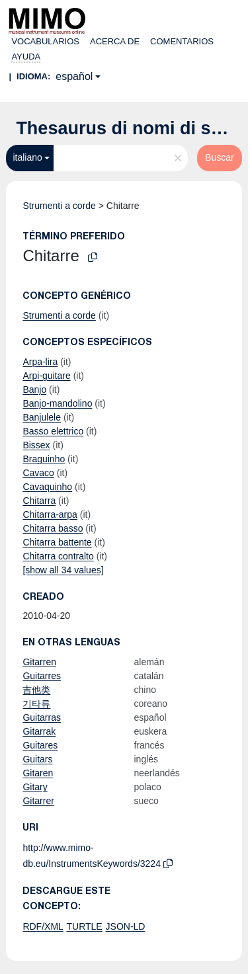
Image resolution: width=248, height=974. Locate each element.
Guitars (37, 759)
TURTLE (84, 926)
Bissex (36, 445)
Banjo (34, 389)
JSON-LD (125, 926)
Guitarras (41, 717)
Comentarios (182, 41)
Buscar (219, 157)
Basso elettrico (52, 431)
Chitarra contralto (57, 556)
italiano (27, 157)
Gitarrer (38, 800)
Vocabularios (45, 41)
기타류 (36, 703)
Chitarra (39, 500)
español (74, 76)
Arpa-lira (40, 361)
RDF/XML (42, 926)
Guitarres (41, 675)
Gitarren (39, 662)
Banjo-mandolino (57, 403)
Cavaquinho (47, 486)
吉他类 (36, 689)
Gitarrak (39, 731)
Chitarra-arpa (49, 514)
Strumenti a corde (59, 205)
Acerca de (115, 41)
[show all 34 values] (62, 570)
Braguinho (43, 459)
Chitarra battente (56, 542)
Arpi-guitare (46, 375)
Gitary (34, 787)
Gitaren (37, 773)
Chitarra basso (52, 528)
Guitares (40, 745)
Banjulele (41, 417)
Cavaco (38, 472)
